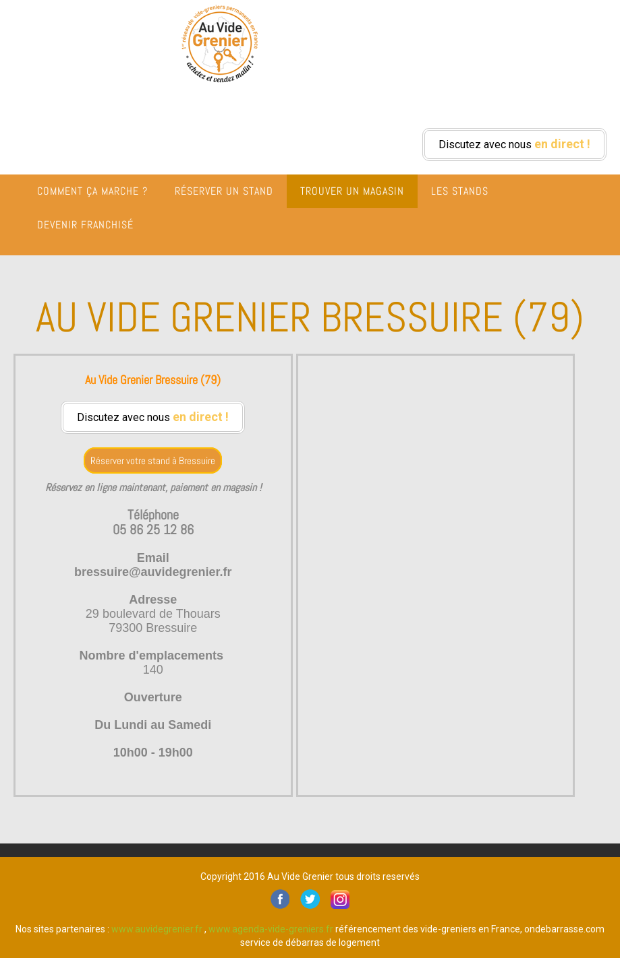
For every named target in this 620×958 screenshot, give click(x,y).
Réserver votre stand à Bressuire (152, 460)
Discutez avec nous (514, 144)
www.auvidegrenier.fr (156, 929)
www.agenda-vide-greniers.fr (270, 929)
